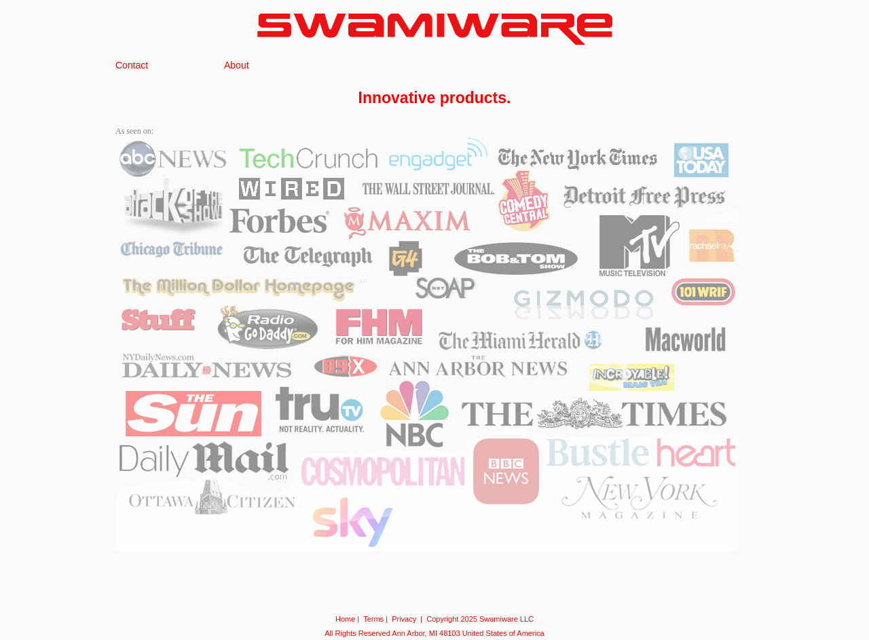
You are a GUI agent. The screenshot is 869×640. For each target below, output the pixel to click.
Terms (373, 619)
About (236, 65)
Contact (131, 65)
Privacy (404, 619)
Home (345, 619)
